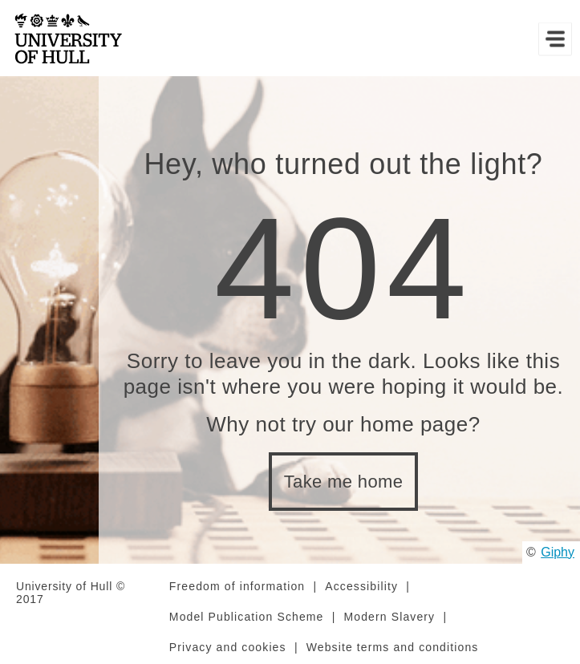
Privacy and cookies (227, 647)
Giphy (557, 552)
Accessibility (361, 586)
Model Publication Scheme (246, 616)
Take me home (344, 482)
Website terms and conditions (392, 647)
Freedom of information (237, 586)
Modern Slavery (390, 616)
